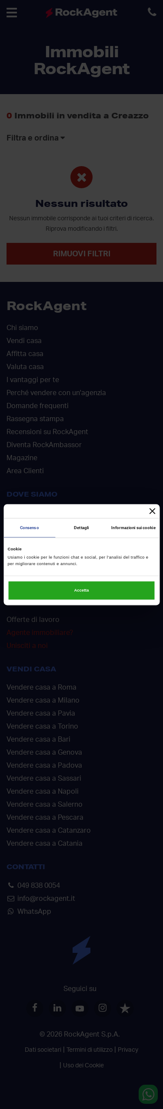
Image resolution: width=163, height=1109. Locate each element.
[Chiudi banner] (153, 511)
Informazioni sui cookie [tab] (133, 528)
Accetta (81, 590)
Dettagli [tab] (81, 528)
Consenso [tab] (29, 528)
